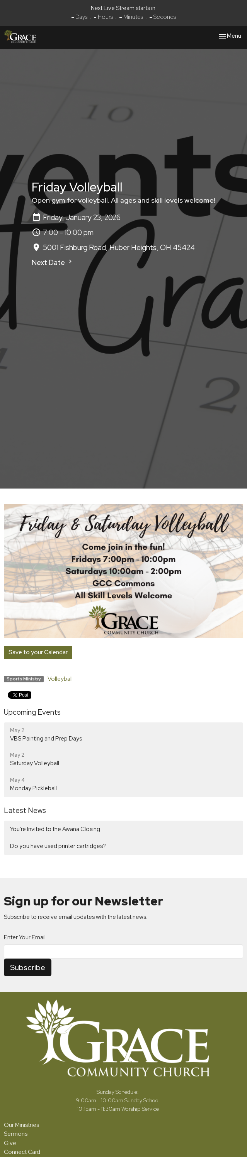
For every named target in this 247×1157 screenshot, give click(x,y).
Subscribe (27, 967)
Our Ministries (21, 1125)
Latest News (25, 810)
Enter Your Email (25, 937)
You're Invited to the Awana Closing (55, 829)
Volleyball (60, 679)
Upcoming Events (32, 712)
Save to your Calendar (38, 652)
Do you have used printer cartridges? (58, 846)
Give (10, 1143)
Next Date (53, 262)
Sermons (15, 1134)
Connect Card (22, 1152)
